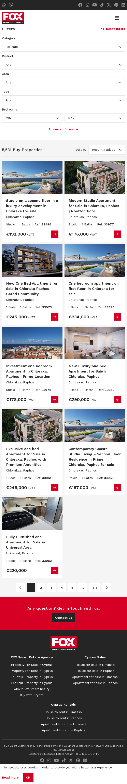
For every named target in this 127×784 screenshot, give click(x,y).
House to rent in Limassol (63, 712)
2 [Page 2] (41, 587)
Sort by (80, 150)
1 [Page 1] (30, 587)
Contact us (63, 618)
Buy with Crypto (32, 695)
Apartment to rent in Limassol (63, 724)
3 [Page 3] (51, 587)
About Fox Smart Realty (32, 689)
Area (5, 74)
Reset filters (113, 29)
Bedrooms (9, 109)
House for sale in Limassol (95, 665)
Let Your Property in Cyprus (32, 683)
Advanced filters (63, 129)
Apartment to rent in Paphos (63, 730)
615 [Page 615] (95, 587)
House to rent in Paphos (63, 718)
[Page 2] (106, 587)
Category (9, 38)
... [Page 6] (83, 587)
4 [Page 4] (62, 587)
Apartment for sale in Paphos (95, 683)
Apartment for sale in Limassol (95, 677)
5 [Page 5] (72, 587)
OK (28, 777)
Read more (10, 777)
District (7, 56)
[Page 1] (20, 587)
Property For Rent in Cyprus (32, 671)
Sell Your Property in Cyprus (32, 677)
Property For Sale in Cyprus (32, 665)
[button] (63, 47)
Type (5, 92)
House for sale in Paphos (95, 671)
